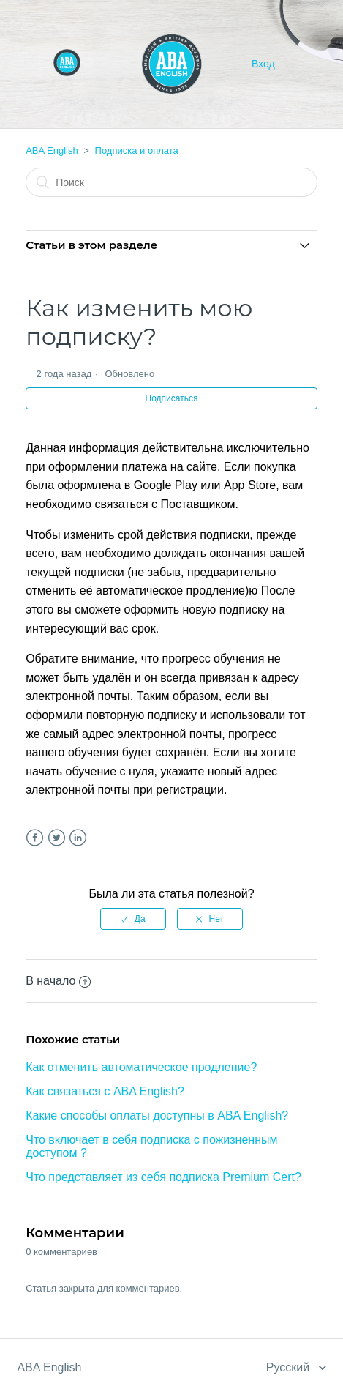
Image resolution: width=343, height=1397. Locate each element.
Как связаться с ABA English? (105, 1091)
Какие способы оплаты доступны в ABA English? (157, 1115)
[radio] (133, 919)
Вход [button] (263, 64)
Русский (289, 1367)
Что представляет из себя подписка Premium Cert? (163, 1177)
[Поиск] (171, 182)
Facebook (35, 838)
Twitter (57, 838)
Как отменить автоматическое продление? (141, 1067)
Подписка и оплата (136, 150)
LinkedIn (78, 838)
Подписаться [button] (172, 398)
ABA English (52, 150)
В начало (58, 981)
